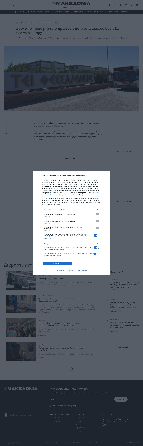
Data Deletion (60, 270)
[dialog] (71, 223)
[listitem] (71, 210)
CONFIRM (57, 263)
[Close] (106, 175)
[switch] (96, 214)
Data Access (71, 270)
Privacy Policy (82, 270)
